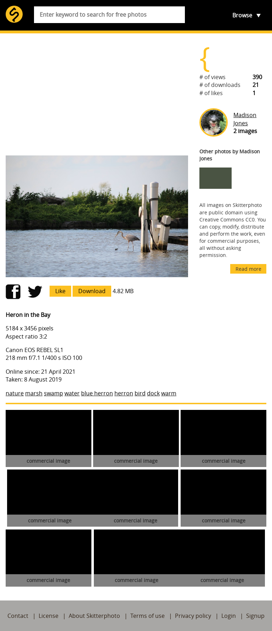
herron (123, 393)
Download (92, 291)
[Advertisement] (97, 94)
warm (168, 393)
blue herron (97, 393)
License (48, 616)
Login (228, 616)
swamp (53, 393)
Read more (248, 268)
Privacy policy (193, 616)
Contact (17, 616)
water (72, 393)
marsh (33, 393)
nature (15, 393)
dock (153, 393)
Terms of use (147, 616)
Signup (255, 616)
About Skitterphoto (94, 616)
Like (60, 291)
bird (140, 393)
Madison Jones (244, 119)
